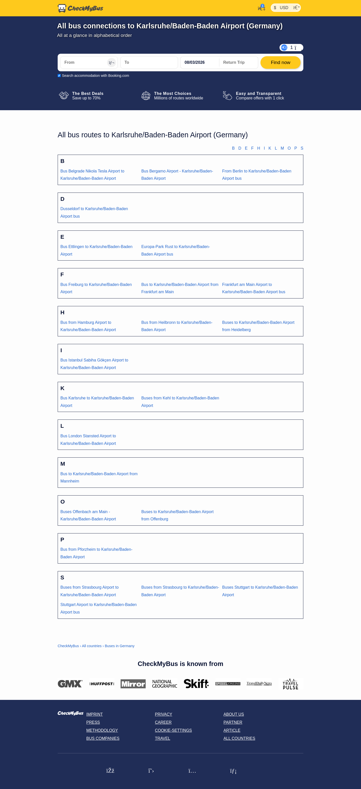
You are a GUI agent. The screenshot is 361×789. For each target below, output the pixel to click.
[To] (149, 62)
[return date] (238, 62)
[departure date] (199, 62)
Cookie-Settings (173, 730)
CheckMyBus (68, 646)
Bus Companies (102, 738)
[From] (89, 62)
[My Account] (260, 8)
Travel (162, 738)
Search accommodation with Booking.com (95, 76)
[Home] (80, 8)
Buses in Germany (119, 646)
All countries (92, 646)
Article (232, 730)
